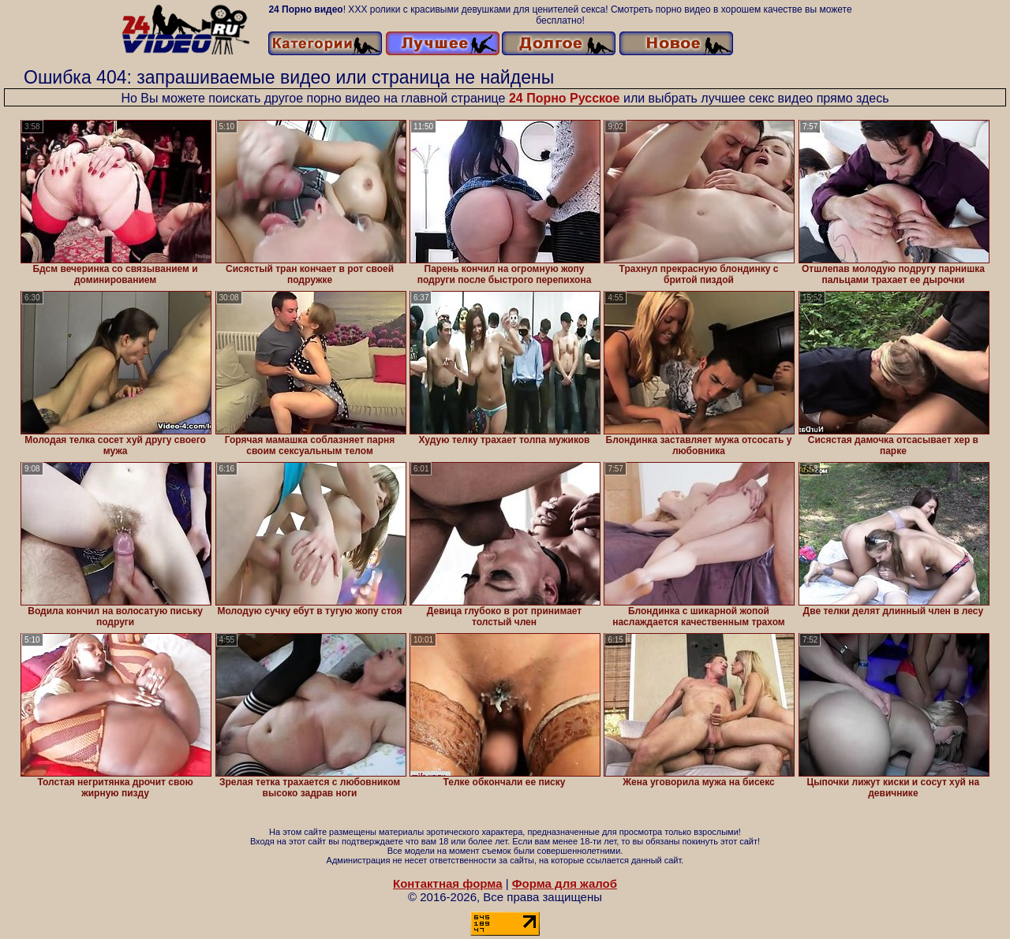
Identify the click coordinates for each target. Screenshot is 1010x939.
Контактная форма (448, 883)
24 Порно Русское (564, 98)
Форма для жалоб (564, 883)
